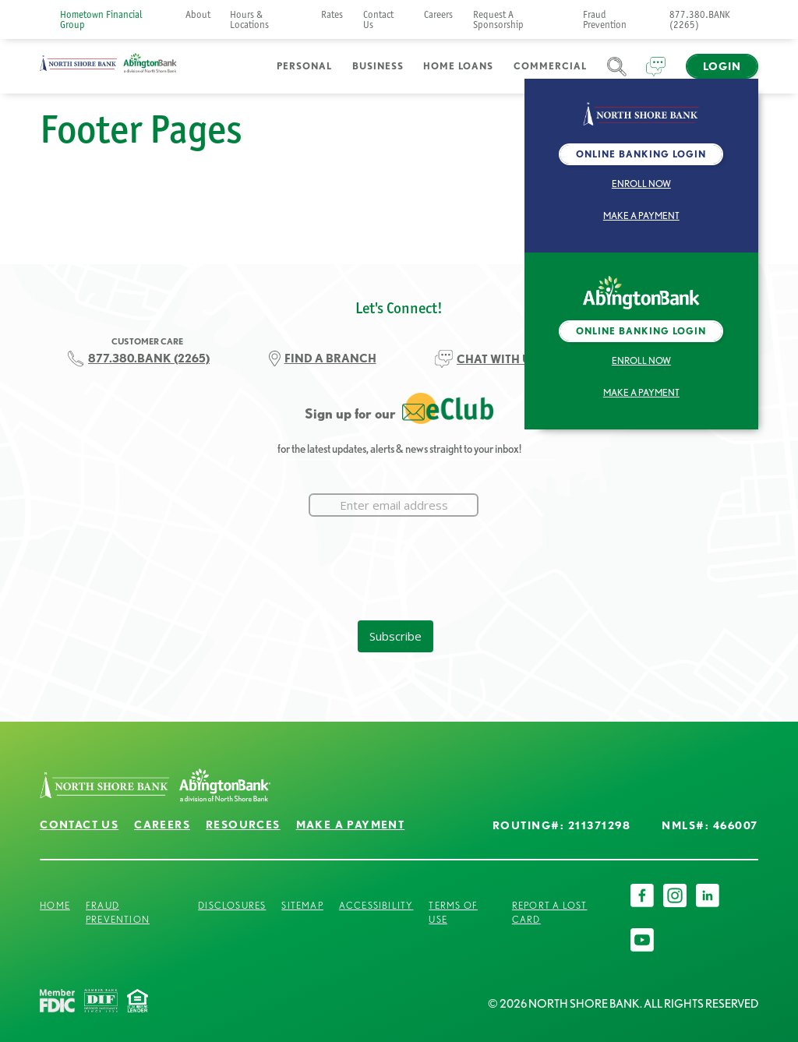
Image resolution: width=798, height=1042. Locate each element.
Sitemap (302, 905)
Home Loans (458, 66)
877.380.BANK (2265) (699, 19)
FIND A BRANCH (330, 358)
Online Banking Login (641, 154)
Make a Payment (641, 215)
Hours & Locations (249, 19)
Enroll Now (641, 183)
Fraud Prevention (605, 19)
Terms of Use (453, 912)
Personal (304, 66)
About (197, 14)
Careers (438, 14)
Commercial (550, 66)
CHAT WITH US (497, 359)
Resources (243, 824)
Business (378, 66)
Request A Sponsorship (498, 19)
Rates (332, 14)
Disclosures (232, 905)
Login (722, 66)
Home (55, 905)
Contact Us (378, 19)
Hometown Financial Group (101, 19)
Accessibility (376, 905)
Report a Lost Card (550, 912)
